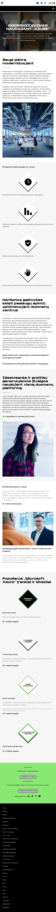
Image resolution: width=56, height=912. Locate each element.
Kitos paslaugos (7, 869)
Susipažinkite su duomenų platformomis (20, 416)
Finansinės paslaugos (9, 842)
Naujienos (5, 824)
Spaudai (5, 872)
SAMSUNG (5, 907)
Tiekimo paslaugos (8, 855)
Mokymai (5, 865)
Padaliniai (5, 821)
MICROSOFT (6, 903)
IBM (3, 890)
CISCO (4, 879)
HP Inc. (4, 886)
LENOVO (5, 896)
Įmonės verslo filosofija (10, 828)
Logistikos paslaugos (9, 848)
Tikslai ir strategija (8, 831)
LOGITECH (5, 900)
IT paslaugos (6, 845)
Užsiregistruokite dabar (28, 790)
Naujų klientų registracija (10, 862)
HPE (3, 883)
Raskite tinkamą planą (13, 503)
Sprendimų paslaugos (9, 852)
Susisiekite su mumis (28, 776)
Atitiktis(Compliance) (9, 818)
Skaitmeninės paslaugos (10, 838)
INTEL (4, 893)
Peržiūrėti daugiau (12, 621)
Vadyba (4, 811)
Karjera (4, 814)
